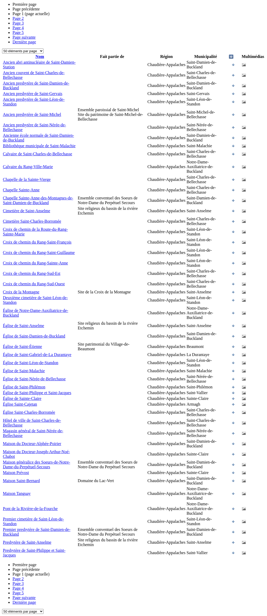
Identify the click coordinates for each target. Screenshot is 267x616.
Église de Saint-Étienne (22, 346)
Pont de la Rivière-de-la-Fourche (30, 508)
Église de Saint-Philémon (24, 387)
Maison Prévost (16, 472)
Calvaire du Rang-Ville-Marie (28, 166)
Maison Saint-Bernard (21, 480)
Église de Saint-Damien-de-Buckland (34, 336)
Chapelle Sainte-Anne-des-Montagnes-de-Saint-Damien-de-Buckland (38, 200)
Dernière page (24, 42)
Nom (39, 56)
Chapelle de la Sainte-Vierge (27, 179)
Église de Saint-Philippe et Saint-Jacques (37, 392)
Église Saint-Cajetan (20, 404)
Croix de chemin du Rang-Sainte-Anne (35, 263)
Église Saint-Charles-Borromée (29, 412)
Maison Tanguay (17, 493)
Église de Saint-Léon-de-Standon (30, 362)
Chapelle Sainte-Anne (21, 190)
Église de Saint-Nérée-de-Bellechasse (34, 379)
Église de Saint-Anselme (23, 325)
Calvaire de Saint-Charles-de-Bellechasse (37, 154)
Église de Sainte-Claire (22, 398)
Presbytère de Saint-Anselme (27, 542)
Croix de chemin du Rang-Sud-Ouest (34, 284)
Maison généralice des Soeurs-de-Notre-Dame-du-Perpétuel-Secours (36, 464)
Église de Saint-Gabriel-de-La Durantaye (37, 354)
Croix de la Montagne (21, 292)
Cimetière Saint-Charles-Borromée (32, 221)
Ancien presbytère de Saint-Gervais (32, 93)
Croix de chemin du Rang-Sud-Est (31, 273)
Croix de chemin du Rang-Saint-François (37, 242)
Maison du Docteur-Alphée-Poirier (32, 443)
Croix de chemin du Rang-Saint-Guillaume (39, 252)
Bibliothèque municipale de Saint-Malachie (39, 146)
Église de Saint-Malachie (24, 371)
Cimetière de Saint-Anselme (26, 211)
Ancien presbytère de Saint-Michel (32, 114)
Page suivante (24, 37)
